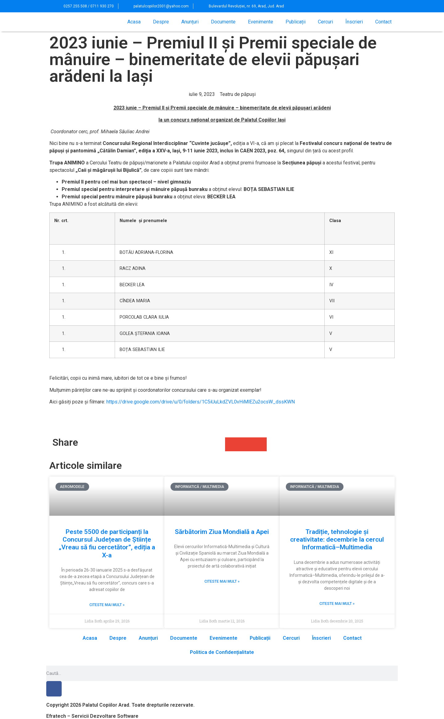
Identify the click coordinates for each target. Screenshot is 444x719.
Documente (223, 22)
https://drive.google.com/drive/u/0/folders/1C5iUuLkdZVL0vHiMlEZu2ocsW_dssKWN (200, 402)
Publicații (296, 22)
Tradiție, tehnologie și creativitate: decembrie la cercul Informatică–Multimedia (337, 539)
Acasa (134, 22)
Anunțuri (190, 22)
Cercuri (325, 22)
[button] (382, 6)
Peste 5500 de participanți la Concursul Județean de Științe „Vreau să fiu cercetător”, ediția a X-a (107, 543)
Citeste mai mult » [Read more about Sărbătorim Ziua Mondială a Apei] (222, 581)
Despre (161, 22)
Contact (383, 22)
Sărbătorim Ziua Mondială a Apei (222, 531)
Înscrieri (354, 22)
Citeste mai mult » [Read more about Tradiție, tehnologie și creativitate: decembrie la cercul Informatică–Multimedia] (337, 603)
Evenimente (260, 22)
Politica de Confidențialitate (222, 652)
